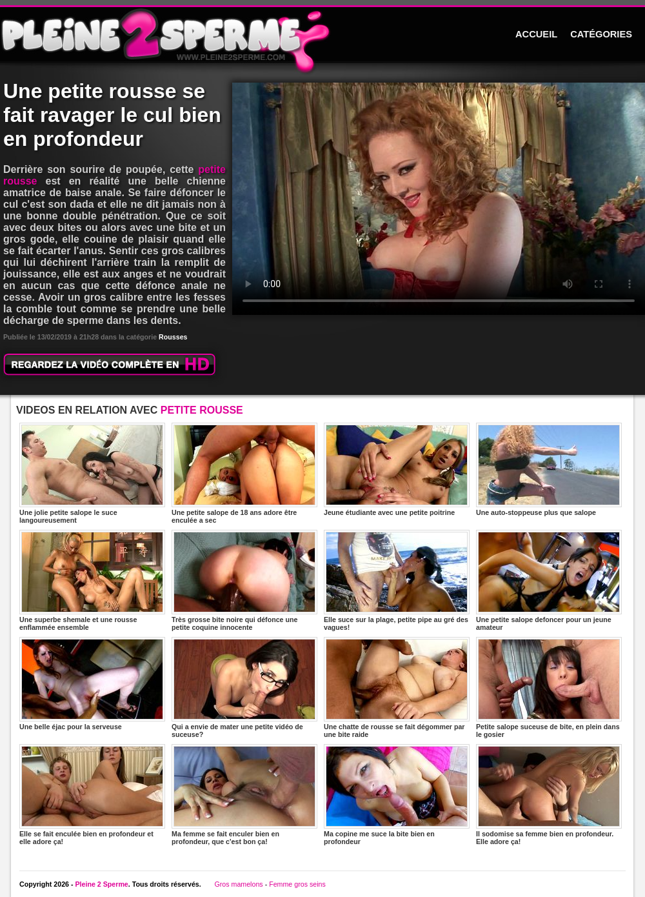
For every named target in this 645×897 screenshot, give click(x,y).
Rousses (173, 337)
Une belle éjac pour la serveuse (92, 684)
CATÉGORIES (601, 34)
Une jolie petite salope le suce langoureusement (92, 473)
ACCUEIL (536, 34)
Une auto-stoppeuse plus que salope (549, 469)
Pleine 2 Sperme (101, 884)
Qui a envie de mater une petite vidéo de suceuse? (244, 687)
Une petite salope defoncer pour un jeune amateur (549, 580)
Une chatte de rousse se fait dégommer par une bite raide (397, 687)
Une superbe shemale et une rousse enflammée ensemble (92, 580)
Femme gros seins (297, 884)
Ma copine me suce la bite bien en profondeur (397, 794)
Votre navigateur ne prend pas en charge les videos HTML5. (438, 199)
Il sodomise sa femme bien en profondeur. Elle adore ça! (549, 794)
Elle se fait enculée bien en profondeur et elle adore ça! (92, 794)
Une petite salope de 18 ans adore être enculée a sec (244, 473)
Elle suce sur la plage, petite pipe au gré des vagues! (397, 580)
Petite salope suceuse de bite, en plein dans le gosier (549, 687)
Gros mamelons (238, 884)
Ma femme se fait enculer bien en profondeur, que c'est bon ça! (244, 794)
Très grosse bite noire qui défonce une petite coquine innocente (244, 580)
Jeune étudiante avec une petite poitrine (397, 469)
